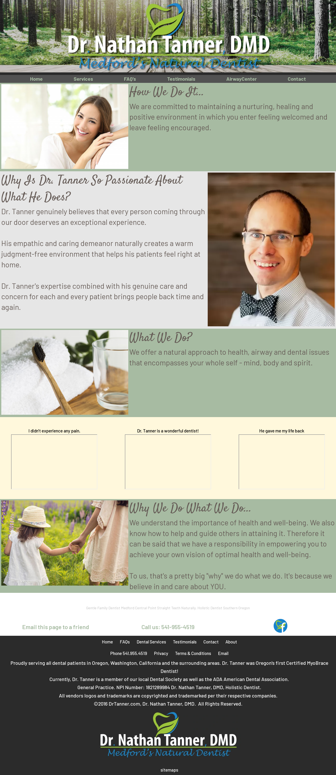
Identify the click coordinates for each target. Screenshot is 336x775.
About (231, 642)
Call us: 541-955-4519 (168, 627)
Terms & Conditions (193, 653)
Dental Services (151, 642)
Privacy (161, 653)
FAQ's (129, 79)
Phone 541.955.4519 (128, 653)
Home (36, 79)
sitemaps (169, 769)
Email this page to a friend (55, 627)
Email (223, 653)
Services (83, 79)
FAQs (125, 642)
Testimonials (181, 79)
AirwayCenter (241, 79)
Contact (297, 79)
